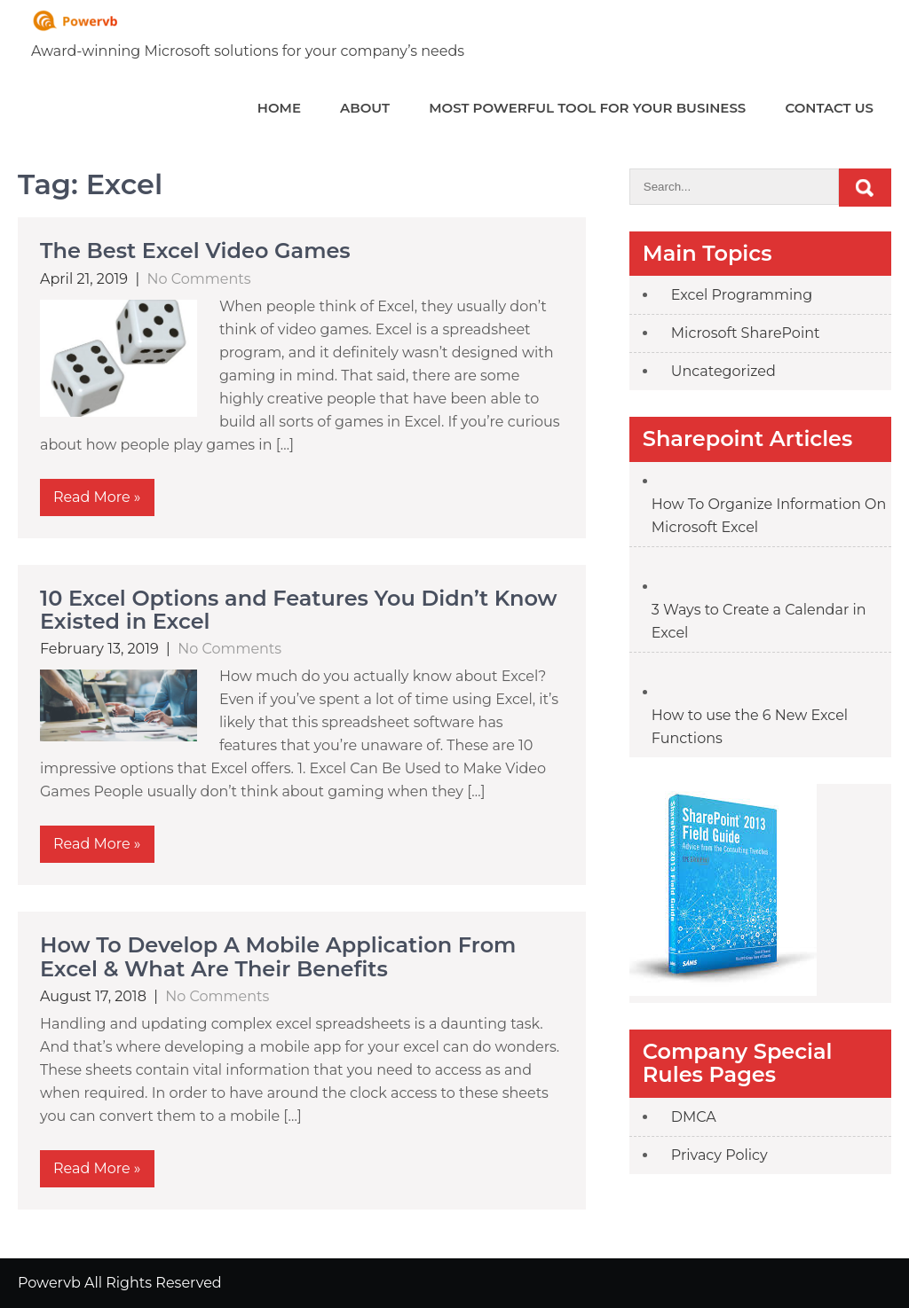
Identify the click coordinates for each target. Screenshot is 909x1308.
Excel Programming (741, 294)
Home (279, 107)
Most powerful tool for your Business (587, 107)
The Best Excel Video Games (195, 250)
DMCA (693, 1116)
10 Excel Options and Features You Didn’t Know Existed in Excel (298, 609)
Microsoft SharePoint (745, 333)
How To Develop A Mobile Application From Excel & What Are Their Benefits (278, 956)
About (365, 107)
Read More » (97, 497)
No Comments (199, 278)
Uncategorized (723, 371)
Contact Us (829, 107)
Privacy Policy (719, 1155)
